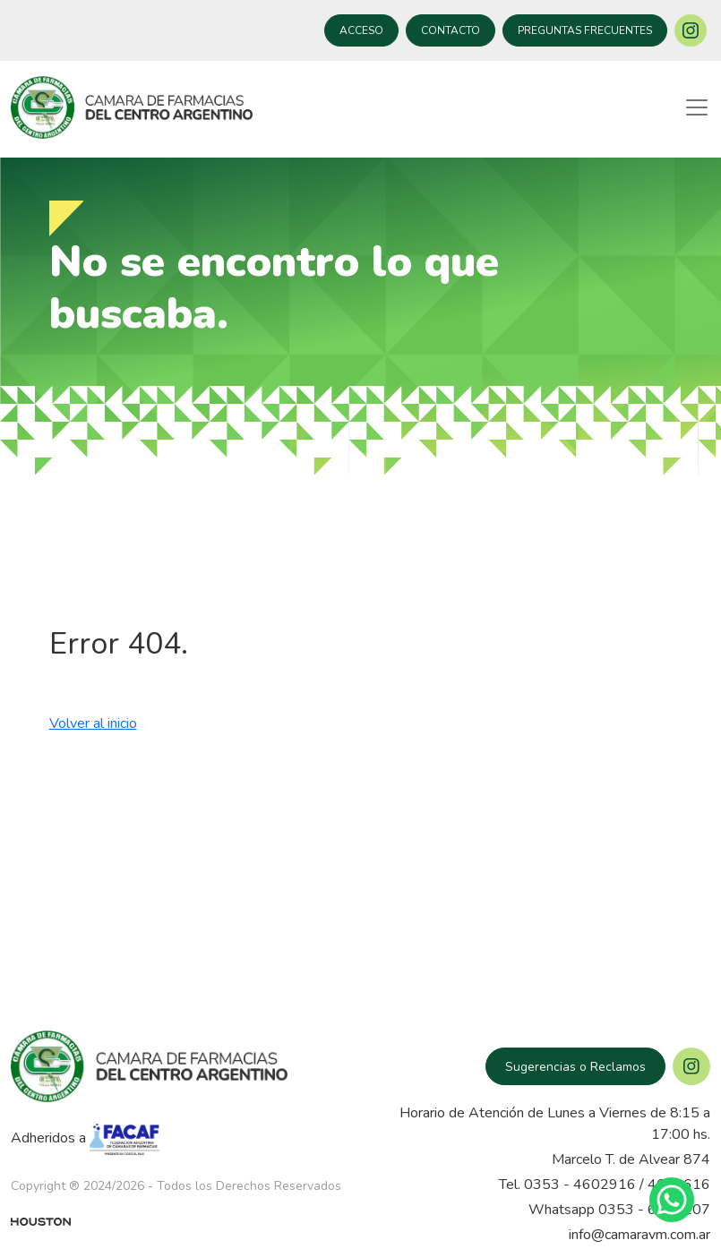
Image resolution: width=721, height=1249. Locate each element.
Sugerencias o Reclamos (575, 1066)
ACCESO (361, 30)
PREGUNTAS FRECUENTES (585, 30)
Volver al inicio (93, 723)
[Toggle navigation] (696, 107)
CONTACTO (450, 30)
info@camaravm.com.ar (639, 1235)
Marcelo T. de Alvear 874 (631, 1159)
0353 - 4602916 (580, 1184)
